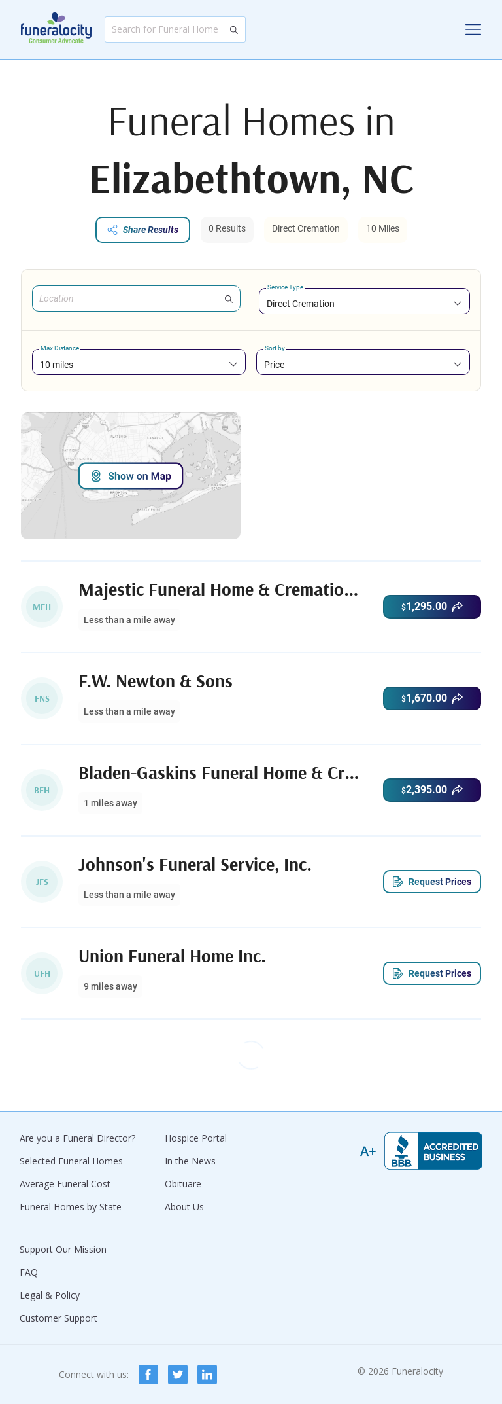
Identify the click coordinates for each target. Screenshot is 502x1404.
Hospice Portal (196, 1138)
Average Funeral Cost (65, 1184)
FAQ (29, 1272)
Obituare (183, 1184)
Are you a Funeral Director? (77, 1138)
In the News (190, 1161)
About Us (184, 1206)
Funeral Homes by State (71, 1206)
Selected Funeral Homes (71, 1161)
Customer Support (58, 1318)
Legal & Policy (50, 1295)
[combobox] (364, 303)
